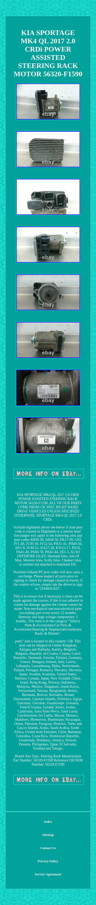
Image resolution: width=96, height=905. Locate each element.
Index (48, 822)
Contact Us (48, 848)
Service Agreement (48, 874)
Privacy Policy (48, 861)
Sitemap (48, 835)
